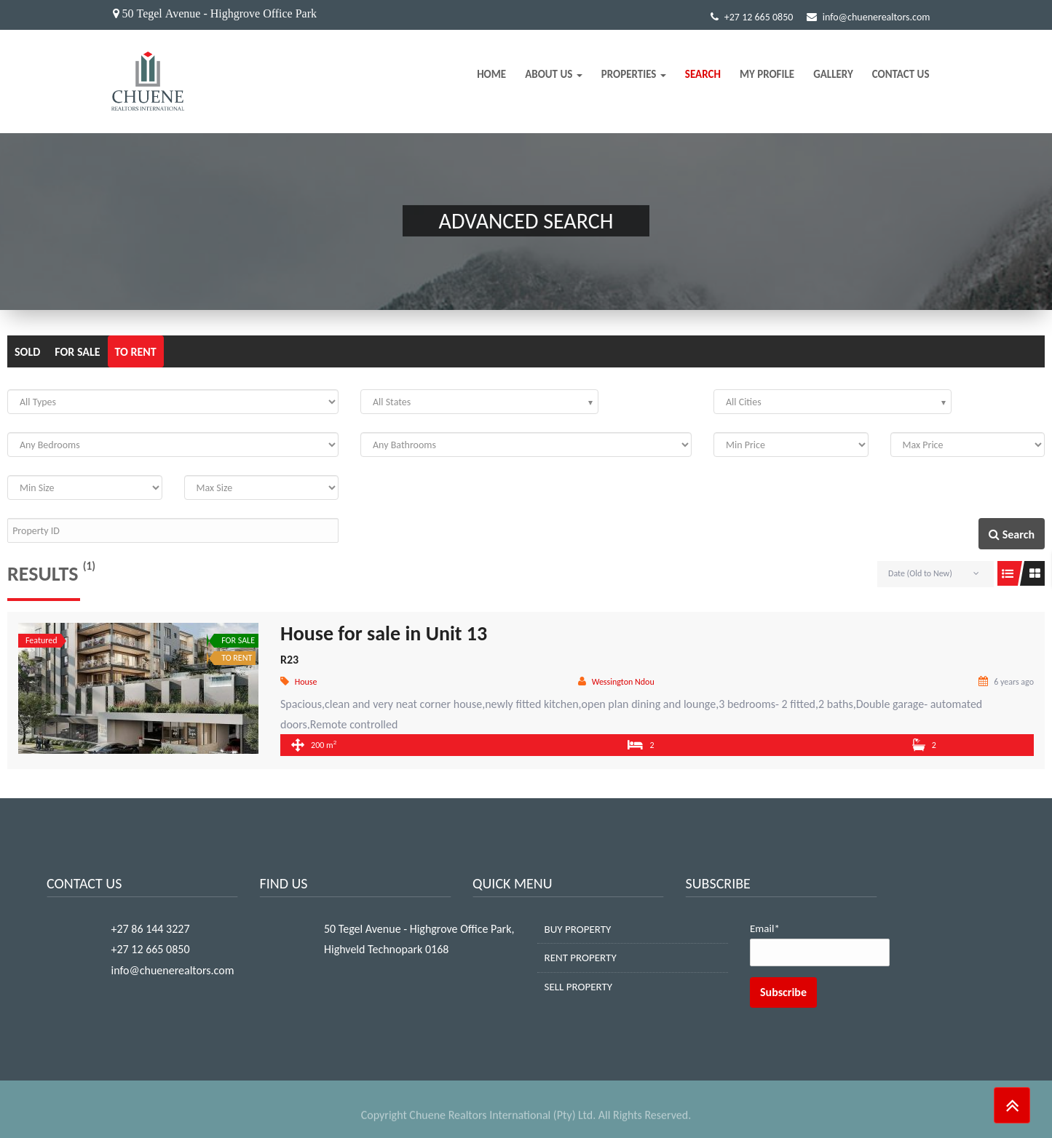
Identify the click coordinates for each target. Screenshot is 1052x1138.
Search (703, 74)
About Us (553, 74)
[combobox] (479, 401)
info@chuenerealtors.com (868, 17)
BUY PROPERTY (578, 929)
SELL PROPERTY (579, 986)
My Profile (767, 74)
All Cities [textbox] (744, 402)
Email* (820, 944)
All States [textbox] (392, 402)
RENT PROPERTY (581, 957)
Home (491, 74)
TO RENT (136, 352)
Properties (633, 74)
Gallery (833, 74)
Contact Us (901, 74)
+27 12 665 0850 (752, 17)
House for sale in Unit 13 (383, 633)
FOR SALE (77, 352)
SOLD (27, 352)
